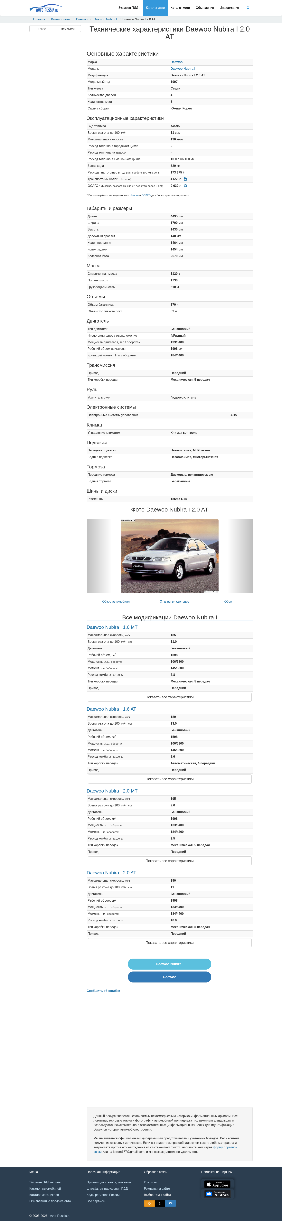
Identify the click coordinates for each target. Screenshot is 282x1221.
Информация (230, 7)
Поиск (42, 28)
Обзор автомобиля (116, 601)
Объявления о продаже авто (50, 1201)
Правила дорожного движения (109, 1182)
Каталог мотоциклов (44, 1195)
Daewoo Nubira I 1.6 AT (111, 709)
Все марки (67, 28)
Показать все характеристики (170, 697)
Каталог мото (180, 7)
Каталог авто (155, 7)
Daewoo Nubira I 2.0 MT (112, 791)
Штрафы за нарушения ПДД (107, 1188)
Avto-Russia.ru (60, 1215)
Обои (228, 601)
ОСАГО (146, 195)
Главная (39, 19)
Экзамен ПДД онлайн (45, 1182)
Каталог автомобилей (45, 1188)
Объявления (205, 7)
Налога (134, 195)
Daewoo (82, 19)
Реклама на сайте (157, 1188)
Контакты (150, 1182)
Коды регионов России (103, 1195)
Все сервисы (96, 1201)
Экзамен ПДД (129, 7)
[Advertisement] (54, 95)
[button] (99, 556)
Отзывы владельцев (174, 601)
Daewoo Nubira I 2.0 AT (111, 872)
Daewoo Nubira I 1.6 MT (112, 627)
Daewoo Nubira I (105, 19)
